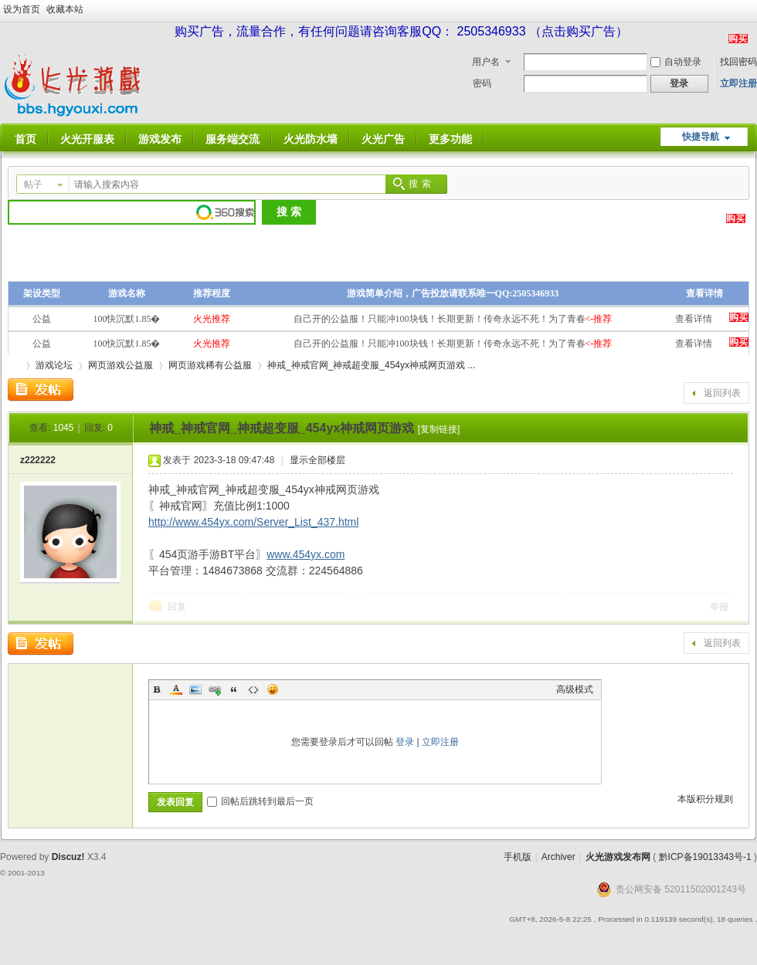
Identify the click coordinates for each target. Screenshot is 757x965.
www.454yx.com (305, 554)
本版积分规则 (705, 799)
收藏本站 (64, 9)
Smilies (272, 689)
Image (195, 689)
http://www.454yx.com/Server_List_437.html (253, 522)
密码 (482, 83)
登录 (404, 741)
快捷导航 (700, 136)
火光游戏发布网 (618, 857)
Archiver (558, 857)
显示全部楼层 (317, 460)
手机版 (517, 857)
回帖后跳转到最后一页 (260, 801)
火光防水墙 (310, 139)
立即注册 (738, 83)
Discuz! (68, 857)
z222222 (38, 460)
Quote (234, 689)
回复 (177, 606)
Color (176, 689)
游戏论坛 (54, 365)
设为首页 (21, 9)
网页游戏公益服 (120, 365)
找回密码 (738, 61)
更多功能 (450, 139)
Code (253, 689)
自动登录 (675, 61)
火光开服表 (87, 139)
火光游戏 (14, 365)
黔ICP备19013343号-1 (705, 857)
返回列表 (722, 393)
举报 (719, 606)
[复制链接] (439, 429)
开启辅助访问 (753, 11)
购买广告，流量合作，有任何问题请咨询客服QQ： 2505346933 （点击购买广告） (401, 31)
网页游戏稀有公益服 (210, 365)
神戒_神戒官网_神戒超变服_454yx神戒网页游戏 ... (371, 365)
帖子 (33, 184)
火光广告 (383, 139)
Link (214, 689)
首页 (25, 139)
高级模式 (574, 689)
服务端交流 (232, 139)
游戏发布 (160, 139)
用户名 (486, 61)
